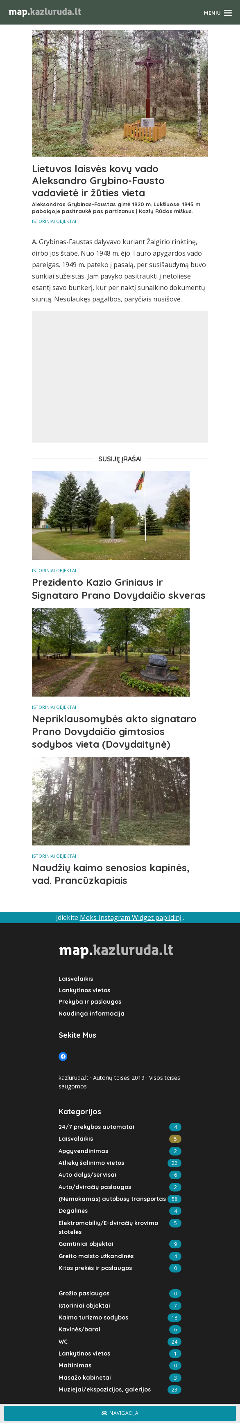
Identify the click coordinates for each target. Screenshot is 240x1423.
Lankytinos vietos (84, 990)
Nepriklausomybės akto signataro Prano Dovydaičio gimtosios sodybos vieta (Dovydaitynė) (114, 731)
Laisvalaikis (75, 978)
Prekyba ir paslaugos (89, 1001)
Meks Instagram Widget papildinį (130, 917)
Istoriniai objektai (54, 221)
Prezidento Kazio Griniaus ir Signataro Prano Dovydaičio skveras (119, 588)
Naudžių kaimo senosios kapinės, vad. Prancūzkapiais (111, 873)
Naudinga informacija (90, 1013)
